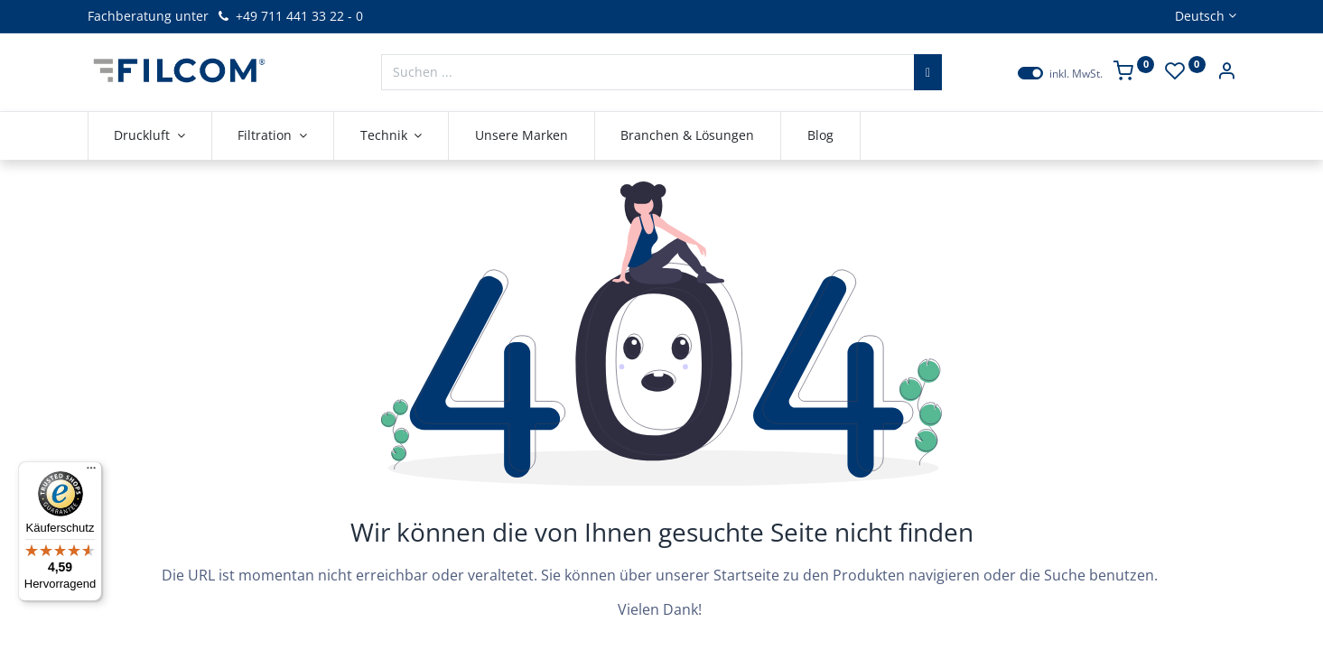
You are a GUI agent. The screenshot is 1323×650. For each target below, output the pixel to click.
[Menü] (91, 472)
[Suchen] (928, 72)
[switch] (1030, 73)
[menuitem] (521, 135)
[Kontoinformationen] (1226, 72)
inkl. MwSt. (1076, 74)
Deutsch (1200, 15)
